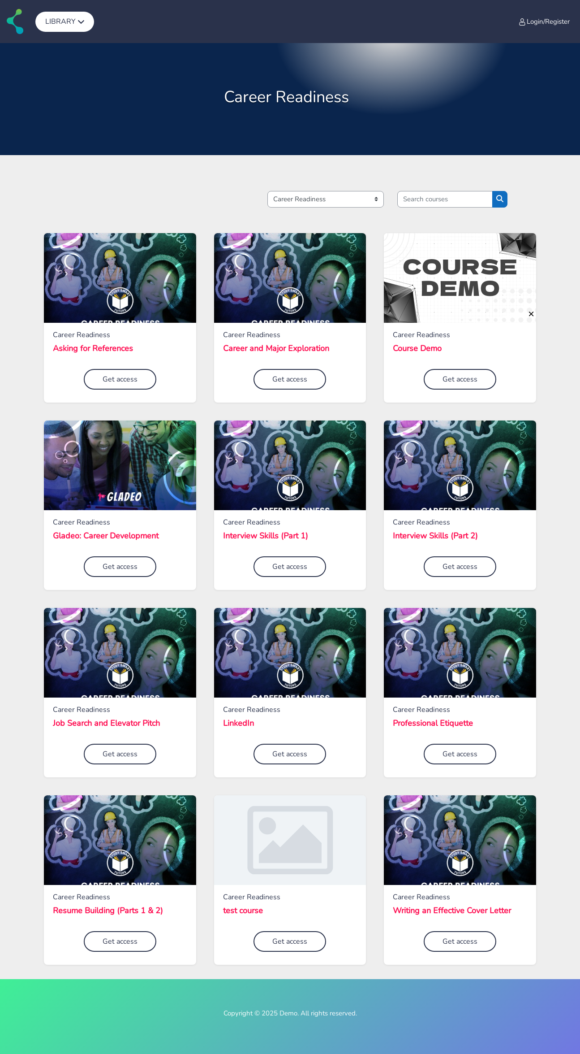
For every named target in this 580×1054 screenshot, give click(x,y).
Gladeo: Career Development (106, 536)
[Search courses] (445, 199)
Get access (120, 379)
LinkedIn (238, 724)
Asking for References (93, 349)
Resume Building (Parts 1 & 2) (108, 911)
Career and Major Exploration (276, 349)
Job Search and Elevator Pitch (106, 724)
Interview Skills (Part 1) (265, 536)
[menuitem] (65, 21)
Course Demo (417, 349)
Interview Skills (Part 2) (435, 536)
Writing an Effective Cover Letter (452, 911)
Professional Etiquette (433, 724)
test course (243, 911)
